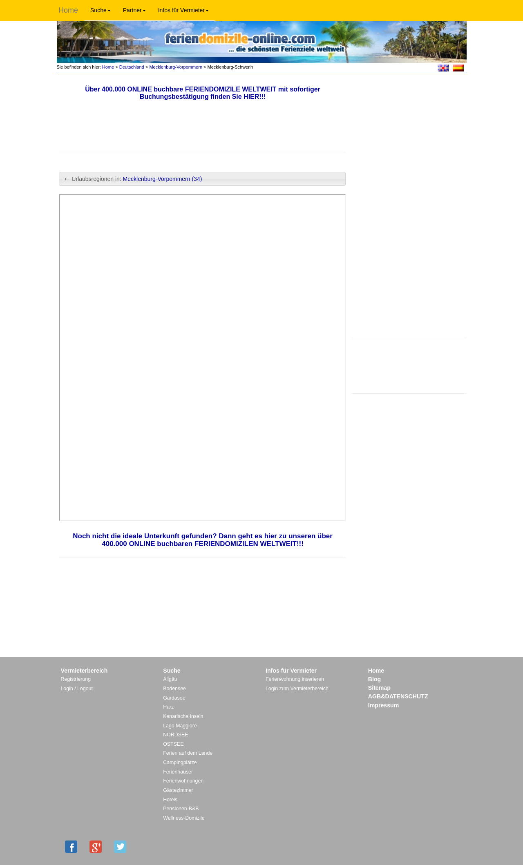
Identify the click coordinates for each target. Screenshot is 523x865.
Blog (374, 679)
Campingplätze (180, 762)
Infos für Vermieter (183, 10)
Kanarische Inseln (183, 716)
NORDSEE (175, 735)
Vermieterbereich (84, 670)
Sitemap (379, 687)
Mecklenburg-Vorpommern (175, 67)
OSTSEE (173, 744)
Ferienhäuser (178, 772)
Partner (134, 10)
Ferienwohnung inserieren (295, 679)
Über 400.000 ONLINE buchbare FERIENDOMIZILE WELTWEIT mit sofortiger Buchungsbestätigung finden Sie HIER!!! (202, 93)
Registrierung (76, 679)
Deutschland (131, 67)
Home (68, 10)
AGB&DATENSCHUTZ (398, 696)
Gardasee (174, 698)
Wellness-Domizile (183, 818)
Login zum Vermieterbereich (297, 688)
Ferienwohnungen (183, 781)
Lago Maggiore (180, 726)
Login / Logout (77, 688)
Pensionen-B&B (181, 808)
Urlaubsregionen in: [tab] (132, 179)
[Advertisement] (409, 364)
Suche (100, 10)
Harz (168, 707)
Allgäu (170, 679)
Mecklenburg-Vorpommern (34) (162, 179)
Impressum (383, 705)
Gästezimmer (178, 790)
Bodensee (174, 688)
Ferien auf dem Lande (187, 753)
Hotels (170, 800)
